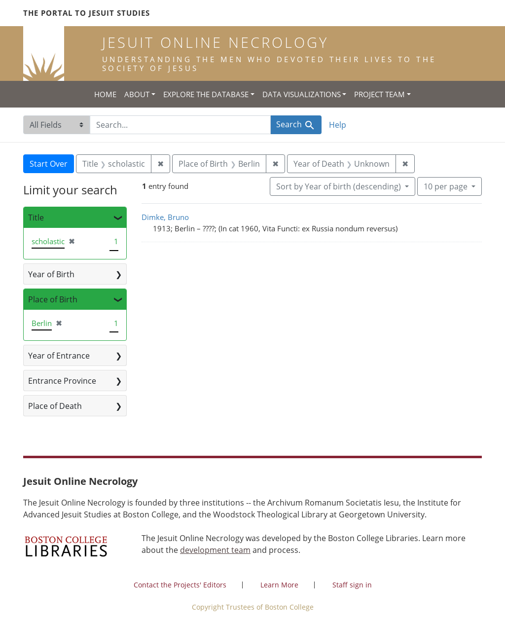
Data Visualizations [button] (301, 94)
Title (36, 217)
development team (215, 550)
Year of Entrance (59, 355)
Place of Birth (52, 299)
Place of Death (55, 406)
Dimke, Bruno (165, 217)
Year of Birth (51, 274)
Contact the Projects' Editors (180, 584)
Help (337, 124)
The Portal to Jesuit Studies (86, 13)
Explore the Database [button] (206, 94)
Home (105, 94)
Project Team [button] (379, 94)
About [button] (136, 94)
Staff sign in (352, 584)
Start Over (49, 163)
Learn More (279, 584)
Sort (339, 186)
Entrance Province (62, 380)
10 (446, 186)
